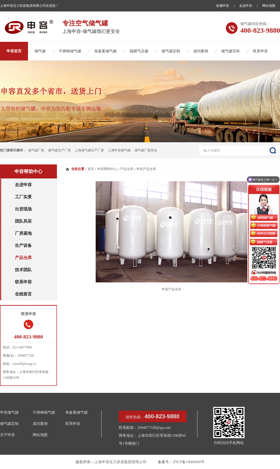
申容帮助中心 (28, 171)
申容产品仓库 (146, 169)
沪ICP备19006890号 (189, 462)
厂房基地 (23, 233)
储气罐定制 (170, 51)
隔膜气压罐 (139, 51)
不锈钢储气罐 (70, 51)
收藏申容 (222, 5)
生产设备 (23, 245)
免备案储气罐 (105, 51)
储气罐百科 (230, 51)
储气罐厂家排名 (145, 150)
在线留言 (23, 294)
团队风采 (23, 221)
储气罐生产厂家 (59, 150)
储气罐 (40, 51)
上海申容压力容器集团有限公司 (120, 462)
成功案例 (200, 51)
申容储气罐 (9, 412)
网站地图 (268, 5)
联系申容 (260, 51)
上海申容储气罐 (119, 150)
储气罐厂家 (36, 150)
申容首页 (14, 51)
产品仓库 (23, 257)
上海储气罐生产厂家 (89, 150)
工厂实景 (23, 197)
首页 (91, 169)
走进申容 (245, 5)
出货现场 (23, 209)
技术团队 (23, 269)
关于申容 (7, 435)
